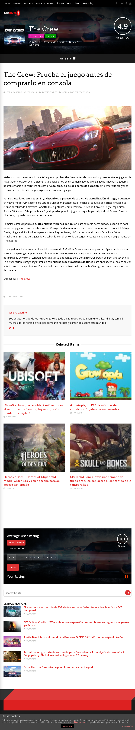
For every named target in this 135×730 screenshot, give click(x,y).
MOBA (50, 3)
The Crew (24, 278)
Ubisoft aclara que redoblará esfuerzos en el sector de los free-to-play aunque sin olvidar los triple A (33, 409)
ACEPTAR (67, 726)
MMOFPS (17, 3)
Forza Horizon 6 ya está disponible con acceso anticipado (59, 667)
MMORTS (40, 3)
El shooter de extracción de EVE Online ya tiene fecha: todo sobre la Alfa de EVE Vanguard (73, 609)
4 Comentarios (49, 92)
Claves (77, 3)
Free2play (88, 3)
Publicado (50, 36)
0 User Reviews (14, 548)
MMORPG (28, 3)
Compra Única (36, 36)
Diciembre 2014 (58, 41)
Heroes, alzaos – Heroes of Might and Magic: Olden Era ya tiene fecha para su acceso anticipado (32, 480)
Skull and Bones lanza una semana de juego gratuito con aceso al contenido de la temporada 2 (100, 480)
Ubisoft (23, 296)
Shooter (60, 3)
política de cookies (80, 722)
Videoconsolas (83, 92)
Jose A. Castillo (14, 92)
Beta (69, 3)
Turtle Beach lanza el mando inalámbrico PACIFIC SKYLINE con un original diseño (73, 637)
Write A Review (16, 542)
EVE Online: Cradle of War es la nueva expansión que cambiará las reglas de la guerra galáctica (76, 624)
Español (34, 44)
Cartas (7, 3)
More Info (65, 58)
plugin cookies (127, 726)
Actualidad (68, 92)
